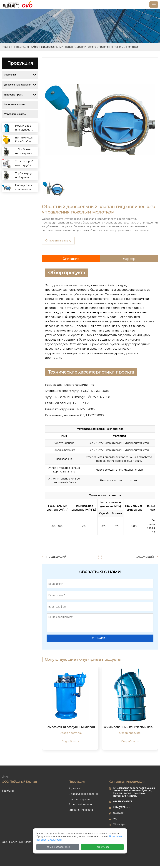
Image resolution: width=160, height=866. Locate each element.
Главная (7, 46)
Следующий (145, 556)
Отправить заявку (58, 240)
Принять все (102, 847)
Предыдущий (56, 556)
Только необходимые (58, 847)
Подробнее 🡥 (70, 741)
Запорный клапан (14, 104)
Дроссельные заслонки (17, 84)
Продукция (21, 46)
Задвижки (10, 74)
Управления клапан (15, 114)
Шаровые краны (13, 94)
